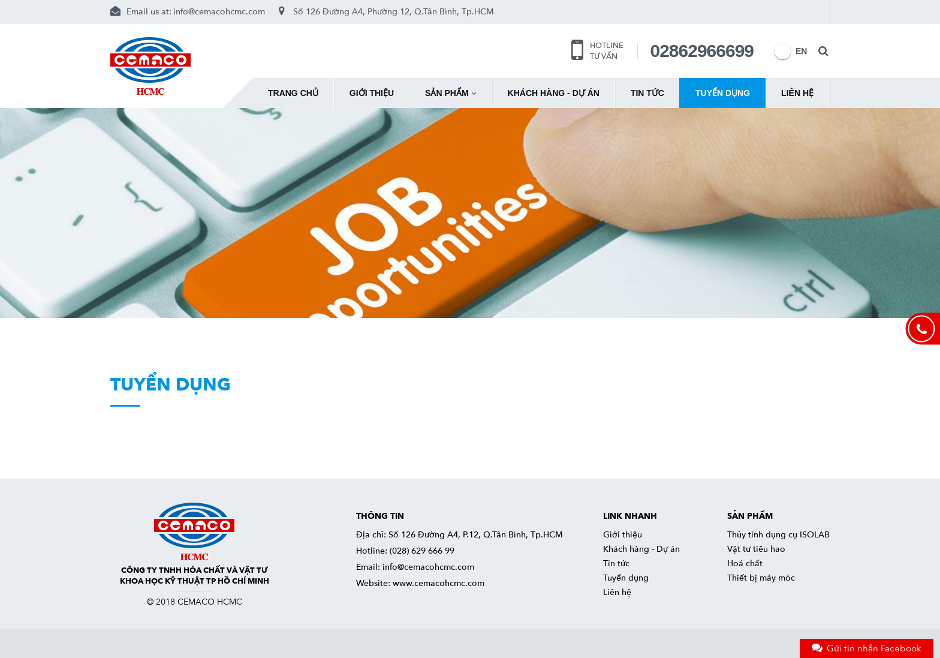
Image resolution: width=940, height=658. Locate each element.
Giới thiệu (372, 93)
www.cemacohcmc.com (438, 583)
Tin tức (647, 93)
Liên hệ (797, 93)
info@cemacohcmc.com (219, 11)
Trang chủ (293, 93)
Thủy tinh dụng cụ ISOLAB (778, 534)
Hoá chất (745, 563)
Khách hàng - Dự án (553, 93)
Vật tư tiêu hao (756, 549)
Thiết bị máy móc (761, 578)
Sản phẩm (450, 93)
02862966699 (702, 51)
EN (783, 51)
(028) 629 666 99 (422, 551)
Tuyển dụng (722, 93)
